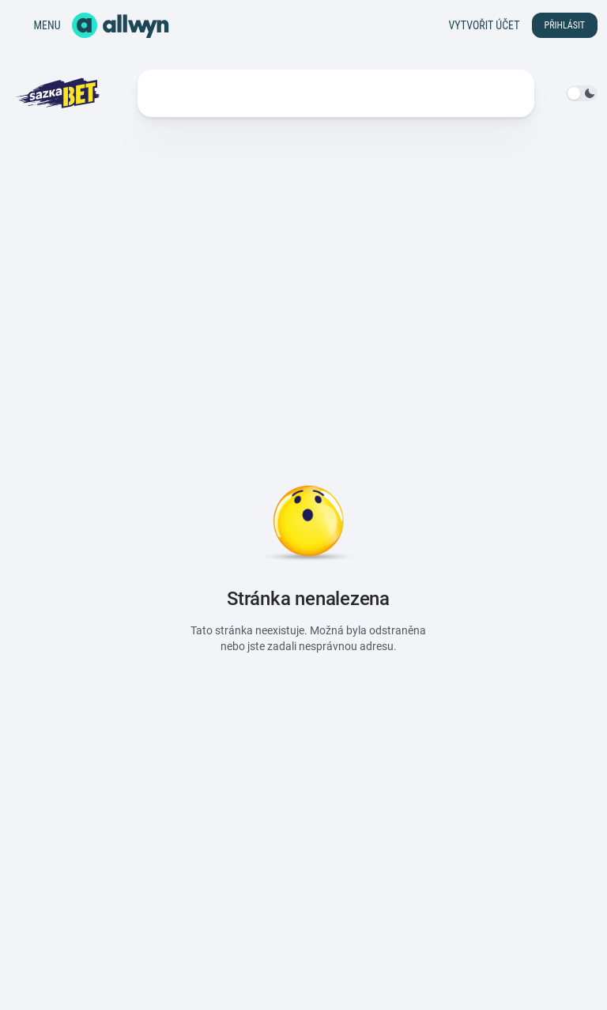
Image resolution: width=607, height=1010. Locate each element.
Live (213, 93)
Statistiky (271, 93)
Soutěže (342, 93)
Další (409, 93)
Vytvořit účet (483, 25)
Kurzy (166, 93)
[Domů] (120, 25)
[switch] (582, 93)
